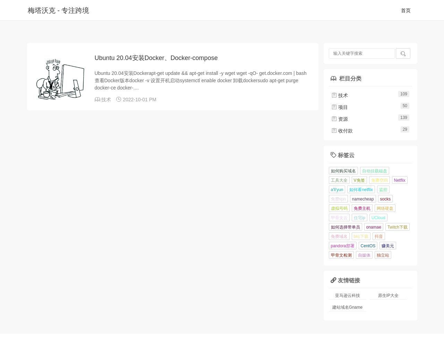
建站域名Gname (347, 307)
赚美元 (388, 245)
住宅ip (359, 217)
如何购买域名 (343, 171)
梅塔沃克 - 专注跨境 (58, 10)
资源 (339, 119)
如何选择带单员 (345, 227)
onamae (373, 227)
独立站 (383, 255)
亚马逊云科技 (347, 295)
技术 (106, 99)
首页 (406, 10)
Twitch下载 (397, 227)
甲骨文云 (339, 217)
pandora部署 (343, 245)
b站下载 (361, 236)
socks (385, 199)
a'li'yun (337, 189)
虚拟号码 (339, 208)
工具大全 (339, 180)
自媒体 (364, 255)
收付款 (342, 131)
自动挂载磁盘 (374, 171)
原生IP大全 (388, 295)
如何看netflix (361, 189)
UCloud (378, 217)
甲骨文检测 (341, 255)
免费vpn (338, 199)
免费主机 (362, 208)
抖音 (379, 236)
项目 (339, 107)
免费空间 (379, 180)
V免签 (359, 180)
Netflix (399, 180)
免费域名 (339, 236)
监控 (383, 189)
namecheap (363, 199)
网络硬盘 (385, 208)
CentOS (368, 245)
